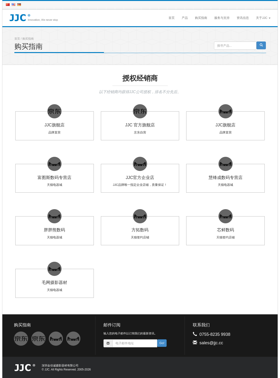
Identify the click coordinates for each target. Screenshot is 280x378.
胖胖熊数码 (54, 230)
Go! (161, 343)
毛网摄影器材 (54, 282)
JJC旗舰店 (55, 125)
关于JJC (263, 18)
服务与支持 (222, 18)
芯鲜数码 (225, 230)
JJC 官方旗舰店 (140, 125)
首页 (172, 18)
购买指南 (201, 18)
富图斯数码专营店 (54, 177)
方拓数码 (140, 230)
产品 (185, 18)
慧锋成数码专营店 (226, 177)
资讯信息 (243, 18)
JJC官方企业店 (140, 177)
